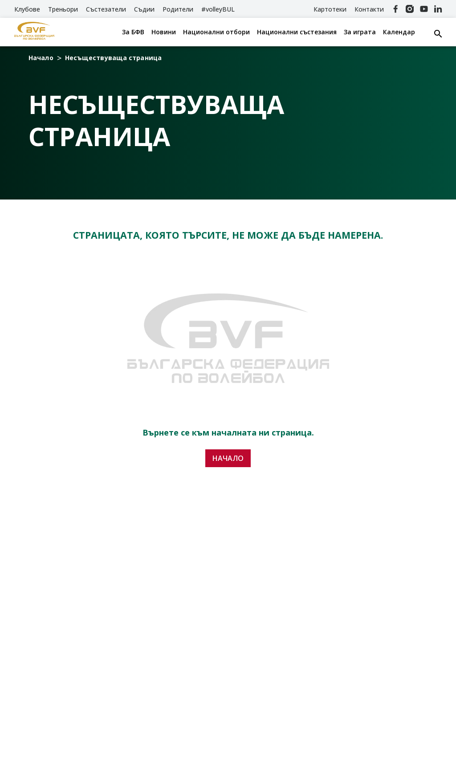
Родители (178, 9)
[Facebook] (395, 9)
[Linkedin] (438, 9)
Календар (399, 32)
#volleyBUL (218, 9)
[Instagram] (410, 9)
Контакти (369, 9)
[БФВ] (34, 32)
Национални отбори (216, 32)
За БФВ (133, 32)
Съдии (144, 9)
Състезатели (106, 9)
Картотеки (330, 9)
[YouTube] (424, 9)
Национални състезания (296, 32)
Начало (40, 57)
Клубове (27, 9)
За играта (359, 32)
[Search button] (438, 34)
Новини (163, 32)
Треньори (63, 9)
